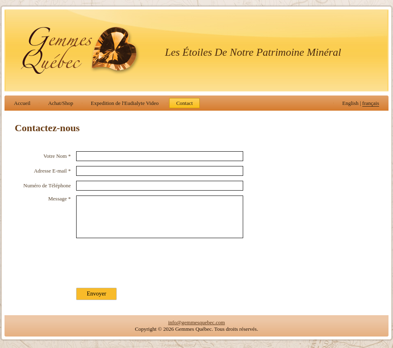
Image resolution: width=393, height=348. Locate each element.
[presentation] (138, 260)
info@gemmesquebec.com (196, 322)
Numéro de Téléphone (47, 185)
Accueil (22, 103)
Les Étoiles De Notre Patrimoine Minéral (253, 52)
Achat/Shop (60, 103)
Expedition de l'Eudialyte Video (125, 103)
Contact (184, 103)
